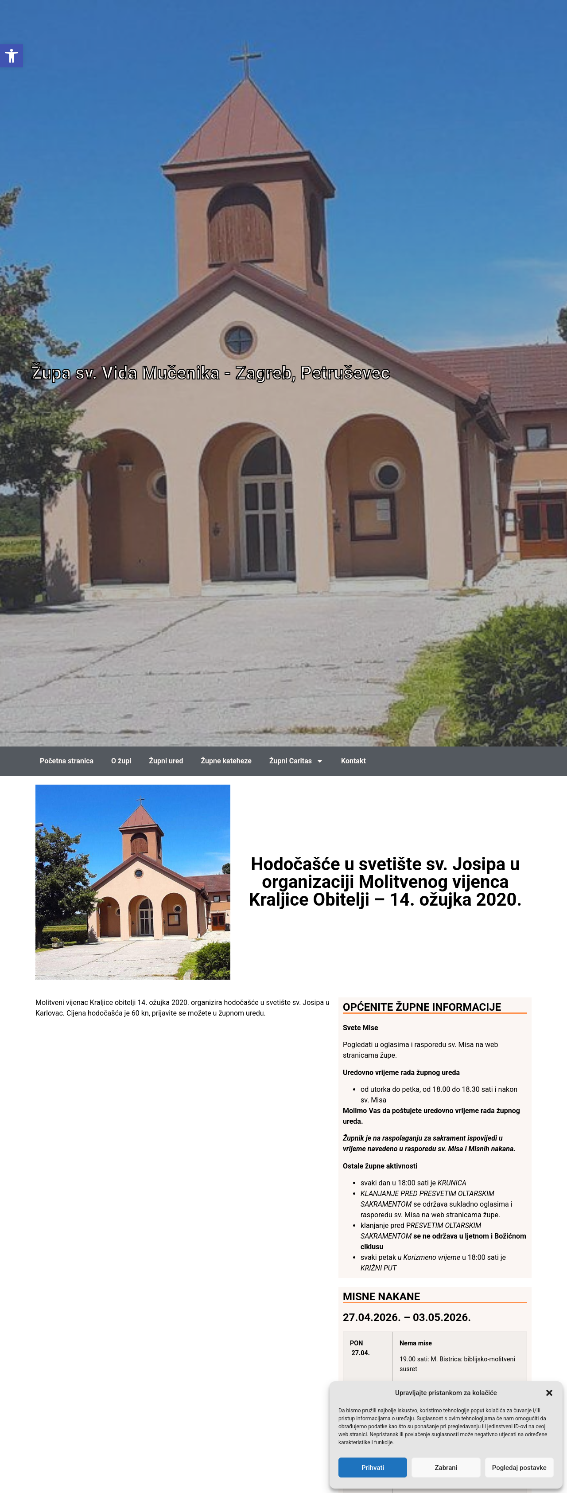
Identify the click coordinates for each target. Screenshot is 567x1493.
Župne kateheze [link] (226, 761)
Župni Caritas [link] (296, 761)
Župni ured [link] (166, 761)
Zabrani (446, 1468)
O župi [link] (121, 761)
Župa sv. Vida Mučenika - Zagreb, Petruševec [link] (210, 373)
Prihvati (372, 1468)
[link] (11, 55)
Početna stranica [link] (66, 761)
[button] (549, 1392)
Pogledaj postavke (519, 1468)
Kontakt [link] (353, 761)
